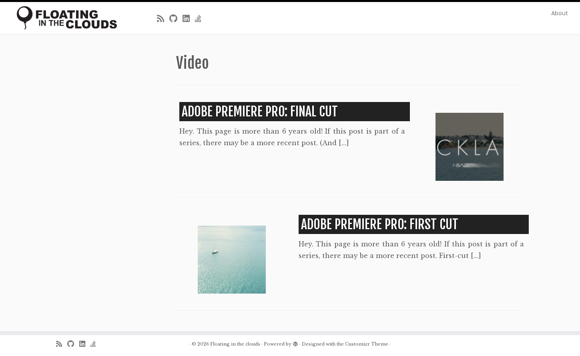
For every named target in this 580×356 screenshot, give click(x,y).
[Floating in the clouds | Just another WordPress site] (67, 18)
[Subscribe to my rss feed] (163, 19)
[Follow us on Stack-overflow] (201, 19)
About (559, 13)
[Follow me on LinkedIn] (189, 19)
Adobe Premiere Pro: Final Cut (260, 112)
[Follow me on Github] (176, 19)
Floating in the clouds (235, 344)
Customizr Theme (366, 344)
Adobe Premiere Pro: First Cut (379, 224)
